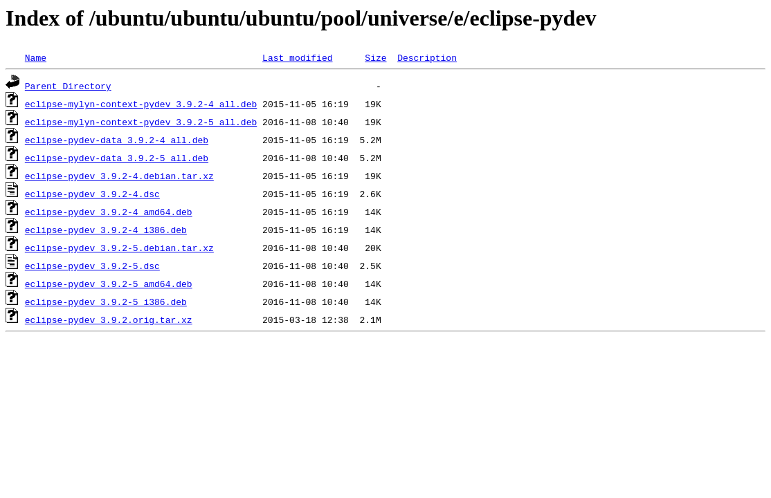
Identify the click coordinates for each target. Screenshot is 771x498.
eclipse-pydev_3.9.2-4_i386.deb (106, 229)
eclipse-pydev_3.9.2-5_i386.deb (106, 301)
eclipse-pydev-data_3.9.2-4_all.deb (116, 139)
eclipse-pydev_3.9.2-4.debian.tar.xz (119, 175)
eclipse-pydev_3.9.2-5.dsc (92, 265)
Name (35, 57)
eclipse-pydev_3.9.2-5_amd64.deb (108, 283)
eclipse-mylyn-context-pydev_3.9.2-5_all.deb (141, 122)
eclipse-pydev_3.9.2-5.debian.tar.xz (119, 247)
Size (375, 57)
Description (427, 57)
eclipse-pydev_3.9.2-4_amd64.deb (108, 211)
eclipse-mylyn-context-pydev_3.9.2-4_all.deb (141, 104)
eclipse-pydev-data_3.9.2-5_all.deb (116, 157)
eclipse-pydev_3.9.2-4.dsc (92, 193)
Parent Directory (68, 86)
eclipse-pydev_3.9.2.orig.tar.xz (108, 319)
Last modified (297, 57)
